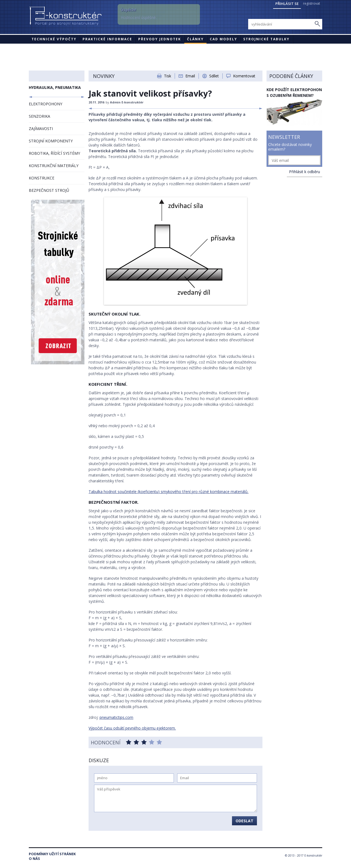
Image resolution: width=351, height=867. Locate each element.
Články (195, 39)
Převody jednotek (159, 39)
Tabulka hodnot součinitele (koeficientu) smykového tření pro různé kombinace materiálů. (168, 491)
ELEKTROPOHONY (45, 103)
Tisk (167, 75)
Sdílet (214, 75)
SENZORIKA (39, 116)
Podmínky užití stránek (52, 854)
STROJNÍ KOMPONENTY (51, 140)
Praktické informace (107, 39)
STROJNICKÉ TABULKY (266, 39)
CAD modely (223, 39)
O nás (34, 858)
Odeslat (244, 820)
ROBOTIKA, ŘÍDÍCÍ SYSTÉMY (54, 153)
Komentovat (244, 75)
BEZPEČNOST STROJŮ (49, 190)
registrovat (311, 3)
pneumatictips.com (116, 717)
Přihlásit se (287, 3)
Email (190, 75)
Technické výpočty (54, 39)
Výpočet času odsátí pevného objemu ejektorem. (132, 728)
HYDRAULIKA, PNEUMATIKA (55, 87)
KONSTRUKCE (41, 178)
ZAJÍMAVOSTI (41, 128)
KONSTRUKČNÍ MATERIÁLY (53, 165)
